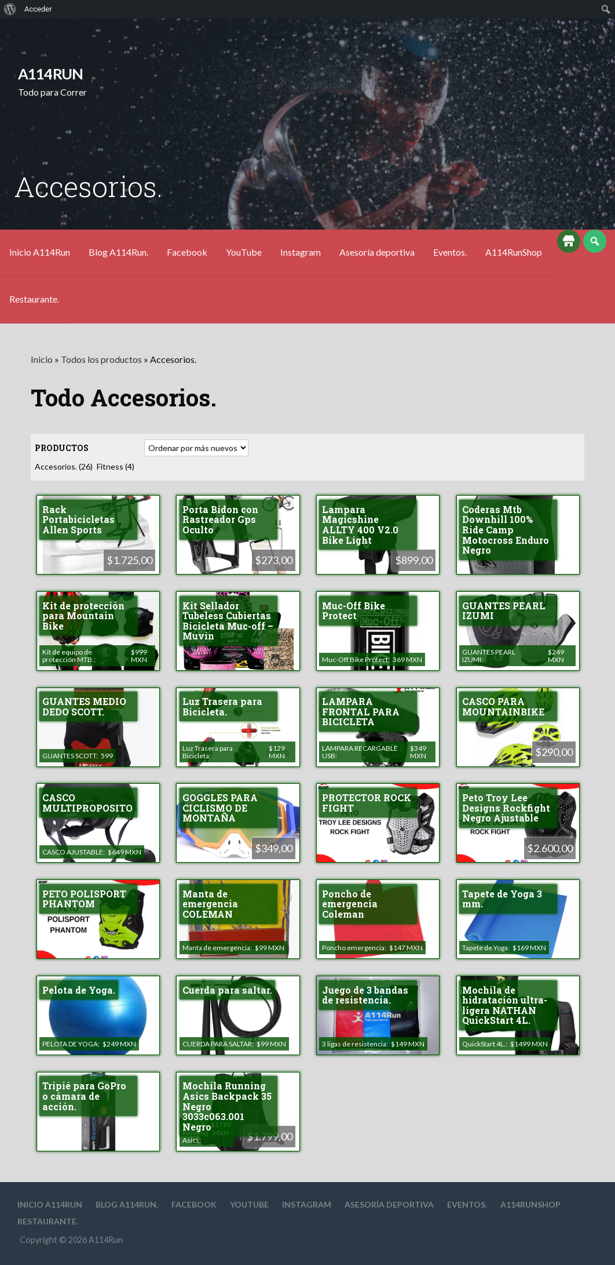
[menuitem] (10, 9)
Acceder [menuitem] (38, 9)
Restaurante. (34, 298)
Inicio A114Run (39, 251)
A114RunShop (513, 251)
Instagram (300, 251)
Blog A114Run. (118, 251)
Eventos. (450, 251)
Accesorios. (64, 466)
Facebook (187, 251)
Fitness (115, 466)
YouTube (244, 251)
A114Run (50, 73)
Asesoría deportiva (377, 251)
